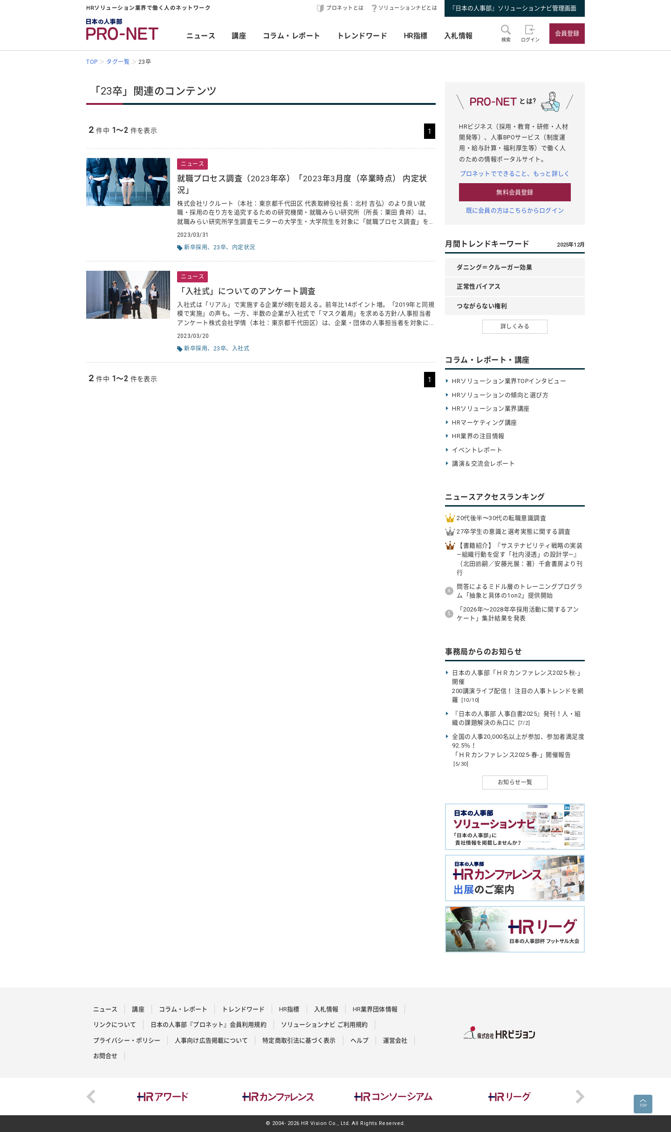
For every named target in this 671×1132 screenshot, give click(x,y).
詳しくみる (515, 326)
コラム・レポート (292, 36)
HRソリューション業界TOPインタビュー (509, 380)
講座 (239, 36)
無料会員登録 (514, 192)
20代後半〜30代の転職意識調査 (501, 518)
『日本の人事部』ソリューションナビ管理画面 (512, 8)
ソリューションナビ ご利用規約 (324, 1024)
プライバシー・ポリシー (126, 1040)
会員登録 (567, 33)
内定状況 (243, 247)
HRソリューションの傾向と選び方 (500, 394)
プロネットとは (345, 8)
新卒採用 (195, 247)
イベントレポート (477, 449)
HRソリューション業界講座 (491, 408)
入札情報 (458, 36)
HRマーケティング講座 (484, 422)
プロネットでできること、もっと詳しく (515, 173)
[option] (162, 1096)
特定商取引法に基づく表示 (299, 1040)
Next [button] (580, 1097)
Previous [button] (91, 1097)
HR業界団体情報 (375, 1009)
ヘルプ (359, 1040)
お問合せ (105, 1055)
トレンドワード (362, 36)
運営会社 (395, 1040)
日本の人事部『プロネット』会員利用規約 (209, 1024)
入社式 (241, 348)
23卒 (219, 247)
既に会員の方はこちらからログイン (515, 210)
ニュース (200, 36)
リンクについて (114, 1024)
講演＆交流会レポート (483, 463)
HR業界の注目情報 (478, 435)
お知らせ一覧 (515, 782)
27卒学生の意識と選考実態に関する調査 (514, 531)
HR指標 (416, 36)
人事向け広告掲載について (211, 1040)
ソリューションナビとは (408, 8)
